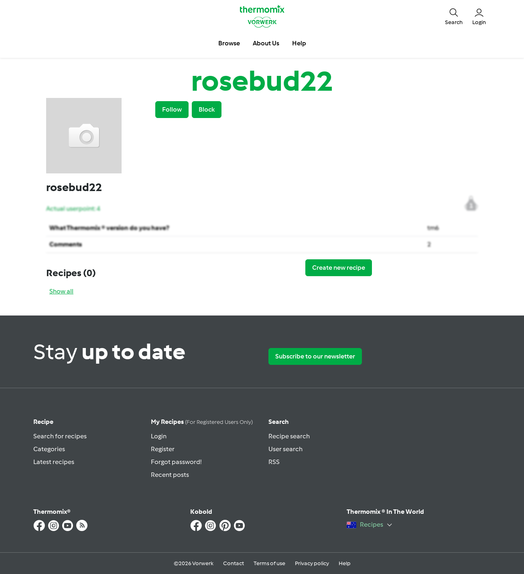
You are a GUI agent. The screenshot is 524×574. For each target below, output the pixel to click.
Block (207, 109)
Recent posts (170, 474)
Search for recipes (60, 436)
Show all (61, 291)
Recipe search (289, 436)
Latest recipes (53, 462)
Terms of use (269, 563)
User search (285, 449)
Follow (172, 109)
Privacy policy (312, 563)
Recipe (43, 421)
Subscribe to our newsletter (315, 356)
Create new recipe (338, 267)
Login (159, 436)
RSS (274, 462)
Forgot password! (176, 462)
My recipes (202, 421)
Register (163, 449)
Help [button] (299, 43)
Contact (233, 563)
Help (345, 563)
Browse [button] (229, 43)
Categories (49, 449)
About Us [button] (266, 43)
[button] (454, 16)
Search (278, 421)
